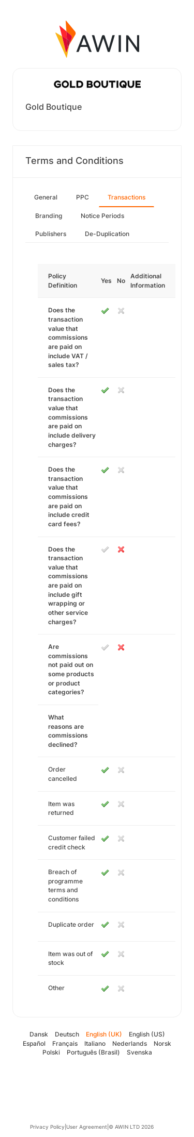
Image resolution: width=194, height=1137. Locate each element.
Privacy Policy (47, 1127)
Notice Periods (102, 216)
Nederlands (129, 1043)
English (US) (147, 1034)
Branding (48, 216)
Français (65, 1043)
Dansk (38, 1034)
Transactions (126, 197)
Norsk (162, 1043)
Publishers (50, 234)
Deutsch (67, 1034)
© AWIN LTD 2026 (131, 1127)
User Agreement (86, 1127)
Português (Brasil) (93, 1052)
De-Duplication (107, 234)
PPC (82, 197)
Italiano (95, 1043)
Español (34, 1043)
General (45, 197)
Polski (51, 1052)
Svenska (139, 1052)
